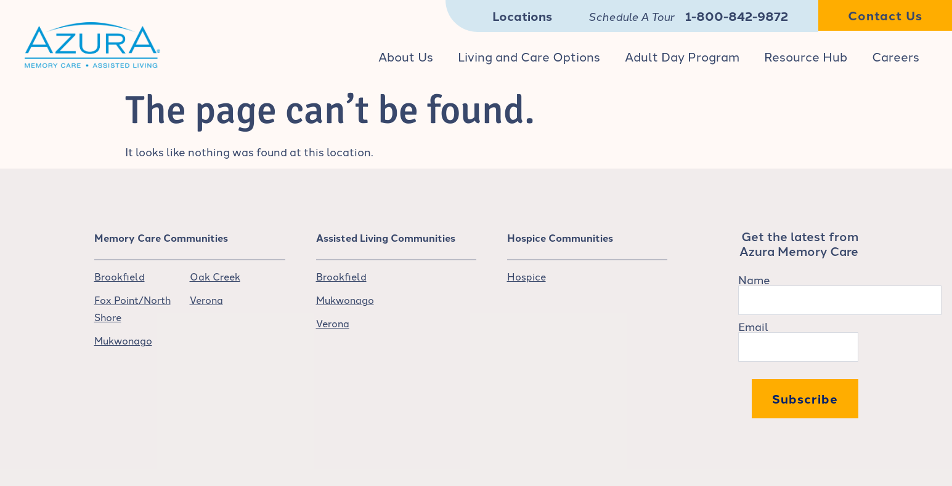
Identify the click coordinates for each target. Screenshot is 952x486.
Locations (522, 16)
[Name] (840, 300)
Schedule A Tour (631, 17)
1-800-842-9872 (736, 16)
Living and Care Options (529, 56)
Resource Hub (805, 56)
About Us (405, 56)
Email (753, 326)
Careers (895, 56)
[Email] (798, 347)
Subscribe (805, 398)
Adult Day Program (682, 56)
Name (754, 279)
